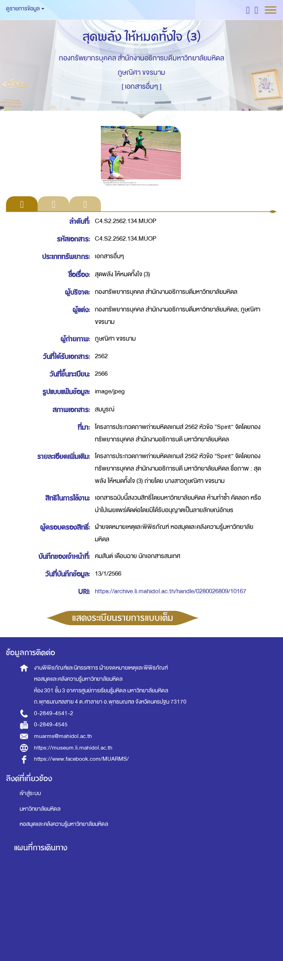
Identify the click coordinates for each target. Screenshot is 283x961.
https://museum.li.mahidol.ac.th (73, 748)
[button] (248, 9)
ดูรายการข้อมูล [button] (25, 9)
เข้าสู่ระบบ (30, 793)
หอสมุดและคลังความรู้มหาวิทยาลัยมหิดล (64, 824)
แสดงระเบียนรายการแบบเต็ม (122, 618)
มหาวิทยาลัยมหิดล (40, 809)
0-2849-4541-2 (53, 713)
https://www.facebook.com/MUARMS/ (81, 759)
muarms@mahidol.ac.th (63, 736)
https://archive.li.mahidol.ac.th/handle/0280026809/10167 (170, 591)
